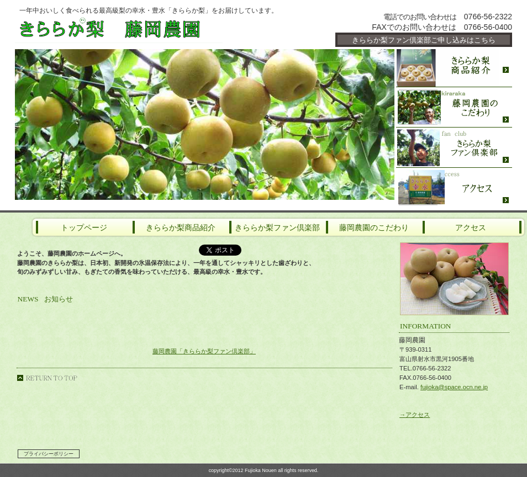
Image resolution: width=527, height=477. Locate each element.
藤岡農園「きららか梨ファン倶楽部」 (204, 351)
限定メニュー (454, 67)
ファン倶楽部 (454, 148)
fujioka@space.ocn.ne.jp (454, 387)
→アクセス (414, 414)
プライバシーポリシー (48, 454)
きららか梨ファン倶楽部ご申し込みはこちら (424, 40)
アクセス (454, 188)
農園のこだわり (454, 107)
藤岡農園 (147, 28)
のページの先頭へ (47, 378)
